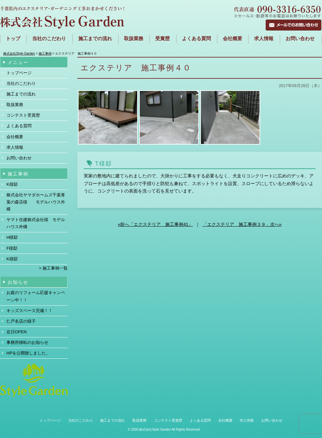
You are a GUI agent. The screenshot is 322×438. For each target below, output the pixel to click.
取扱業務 (133, 38)
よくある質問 (196, 38)
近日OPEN (16, 331)
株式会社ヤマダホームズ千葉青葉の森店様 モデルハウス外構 (35, 201)
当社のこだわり (21, 83)
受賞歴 (162, 38)
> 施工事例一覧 (53, 268)
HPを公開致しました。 (28, 353)
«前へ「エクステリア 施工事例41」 (155, 224)
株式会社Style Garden (155, 429)
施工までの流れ (95, 38)
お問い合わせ (300, 38)
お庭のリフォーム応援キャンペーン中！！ (35, 296)
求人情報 (263, 38)
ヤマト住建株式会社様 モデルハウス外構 (35, 223)
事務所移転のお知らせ (27, 342)
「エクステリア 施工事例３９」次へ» (242, 224)
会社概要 (232, 38)
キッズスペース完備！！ (29, 310)
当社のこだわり (49, 38)
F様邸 (11, 248)
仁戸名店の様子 (21, 321)
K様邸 (12, 184)
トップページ (19, 72)
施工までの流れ (21, 94)
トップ (13, 38)
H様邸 (12, 237)
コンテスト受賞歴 (23, 115)
